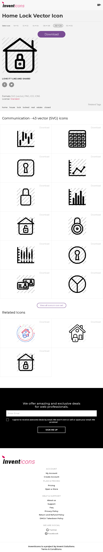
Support (51, 504)
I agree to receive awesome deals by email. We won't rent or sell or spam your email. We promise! (53, 421)
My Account (51, 473)
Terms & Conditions (51, 549)
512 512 (69, 26)
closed (47, 107)
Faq (51, 507)
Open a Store (51, 489)
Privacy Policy (51, 511)
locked (26, 107)
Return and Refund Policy (51, 515)
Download (44, 127)
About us (51, 500)
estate (39, 107)
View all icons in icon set (51, 305)
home (5, 107)
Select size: (6, 26)
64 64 (36, 26)
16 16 (16, 26)
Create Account (51, 477)
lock (19, 107)
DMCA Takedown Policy (51, 518)
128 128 (46, 26)
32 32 (25, 26)
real (33, 107)
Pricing (51, 485)
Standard (15, 99)
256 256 (58, 26)
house (12, 107)
